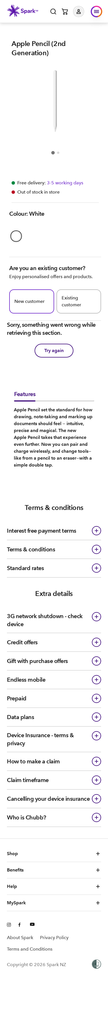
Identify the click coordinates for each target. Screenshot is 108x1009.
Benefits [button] (54, 870)
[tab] (25, 396)
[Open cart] (65, 11)
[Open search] (53, 11)
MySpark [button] (54, 903)
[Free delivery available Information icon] (64, 182)
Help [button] (54, 886)
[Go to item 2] (58, 153)
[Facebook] (20, 925)
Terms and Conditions (29, 949)
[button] (83, 11)
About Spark (20, 937)
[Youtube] (32, 925)
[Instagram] (9, 925)
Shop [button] (54, 854)
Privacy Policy (54, 937)
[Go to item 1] (53, 152)
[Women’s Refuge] (96, 965)
